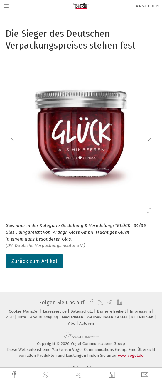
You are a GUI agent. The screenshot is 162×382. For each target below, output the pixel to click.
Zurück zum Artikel (34, 261)
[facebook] (14, 374)
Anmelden (147, 6)
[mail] (145, 374)
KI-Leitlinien (142, 317)
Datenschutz (82, 311)
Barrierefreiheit (112, 311)
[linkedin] (112, 375)
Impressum (141, 311)
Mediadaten (73, 317)
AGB (10, 317)
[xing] (79, 374)
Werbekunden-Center (108, 317)
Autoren (86, 323)
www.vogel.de (131, 355)
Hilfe (22, 317)
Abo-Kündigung (44, 317)
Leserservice (55, 311)
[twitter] (46, 375)
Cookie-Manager (24, 311)
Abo (72, 323)
